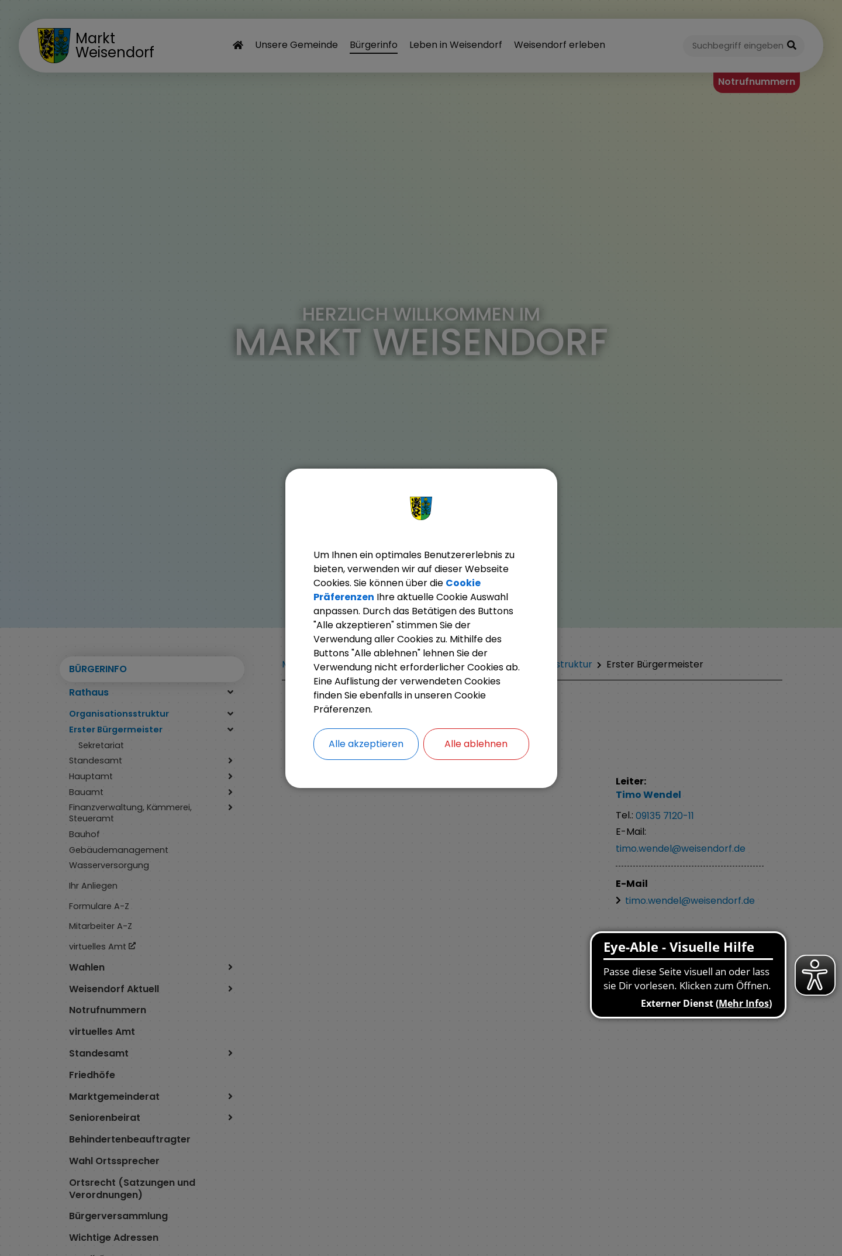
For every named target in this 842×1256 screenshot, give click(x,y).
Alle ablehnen (476, 744)
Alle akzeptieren (366, 744)
